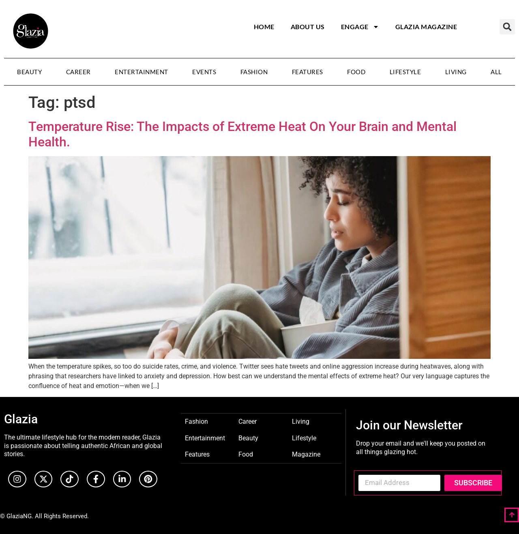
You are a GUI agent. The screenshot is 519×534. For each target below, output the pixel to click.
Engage (360, 26)
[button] (507, 26)
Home (264, 26)
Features (307, 71)
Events (204, 71)
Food (356, 71)
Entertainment (141, 71)
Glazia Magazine (426, 26)
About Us (308, 26)
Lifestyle (405, 71)
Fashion (254, 71)
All (496, 71)
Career (78, 71)
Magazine (306, 454)
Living (456, 71)
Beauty (29, 71)
